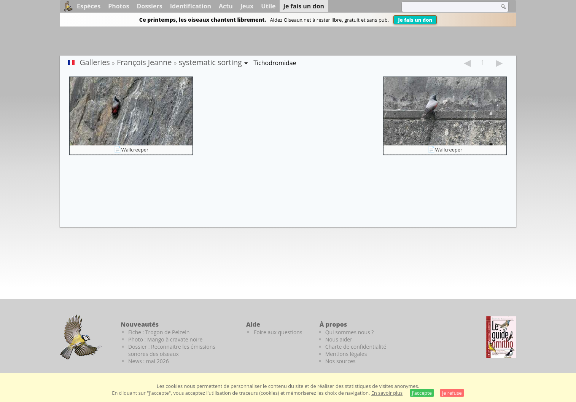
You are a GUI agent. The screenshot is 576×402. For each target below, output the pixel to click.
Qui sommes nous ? (349, 332)
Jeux (247, 6)
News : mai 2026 (148, 361)
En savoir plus (387, 392)
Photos (118, 6)
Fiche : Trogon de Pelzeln (158, 332)
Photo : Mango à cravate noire (165, 339)
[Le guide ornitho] (501, 337)
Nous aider (338, 339)
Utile (268, 6)
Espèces (88, 6)
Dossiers (149, 6)
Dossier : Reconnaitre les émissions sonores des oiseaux (171, 350)
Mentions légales (346, 353)
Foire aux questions (278, 332)
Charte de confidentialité (356, 346)
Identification (190, 6)
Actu (226, 6)
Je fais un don (415, 19)
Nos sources (340, 361)
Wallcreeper (134, 149)
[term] (445, 7)
